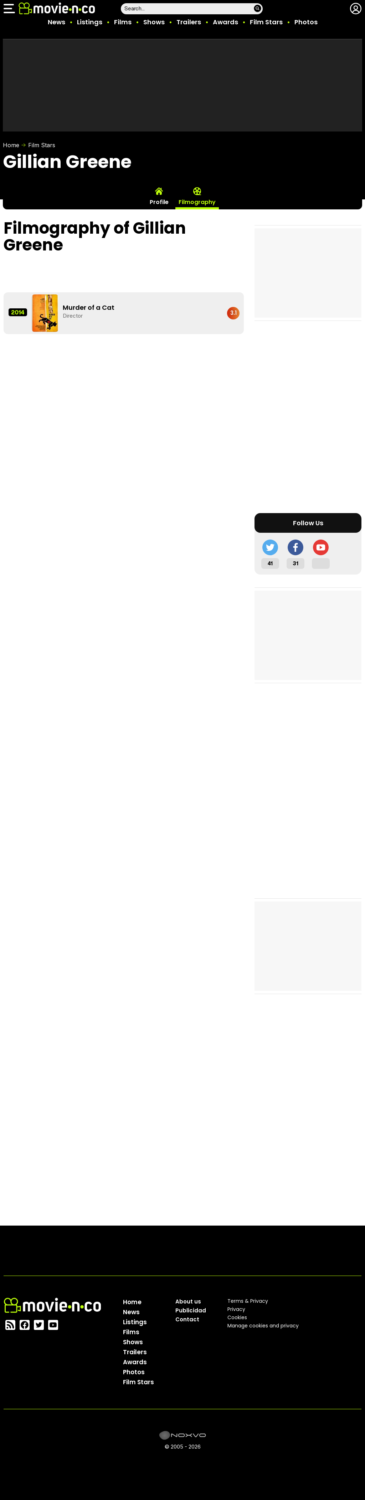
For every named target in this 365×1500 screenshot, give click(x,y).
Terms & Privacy (247, 1301)
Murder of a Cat (88, 307)
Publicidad (190, 1310)
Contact (187, 1319)
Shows (154, 22)
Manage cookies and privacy (263, 1325)
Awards (225, 22)
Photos (306, 22)
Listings (89, 22)
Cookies (237, 1317)
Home (11, 145)
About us (188, 1301)
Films (123, 22)
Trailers (188, 22)
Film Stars (266, 22)
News (56, 22)
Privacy (236, 1309)
